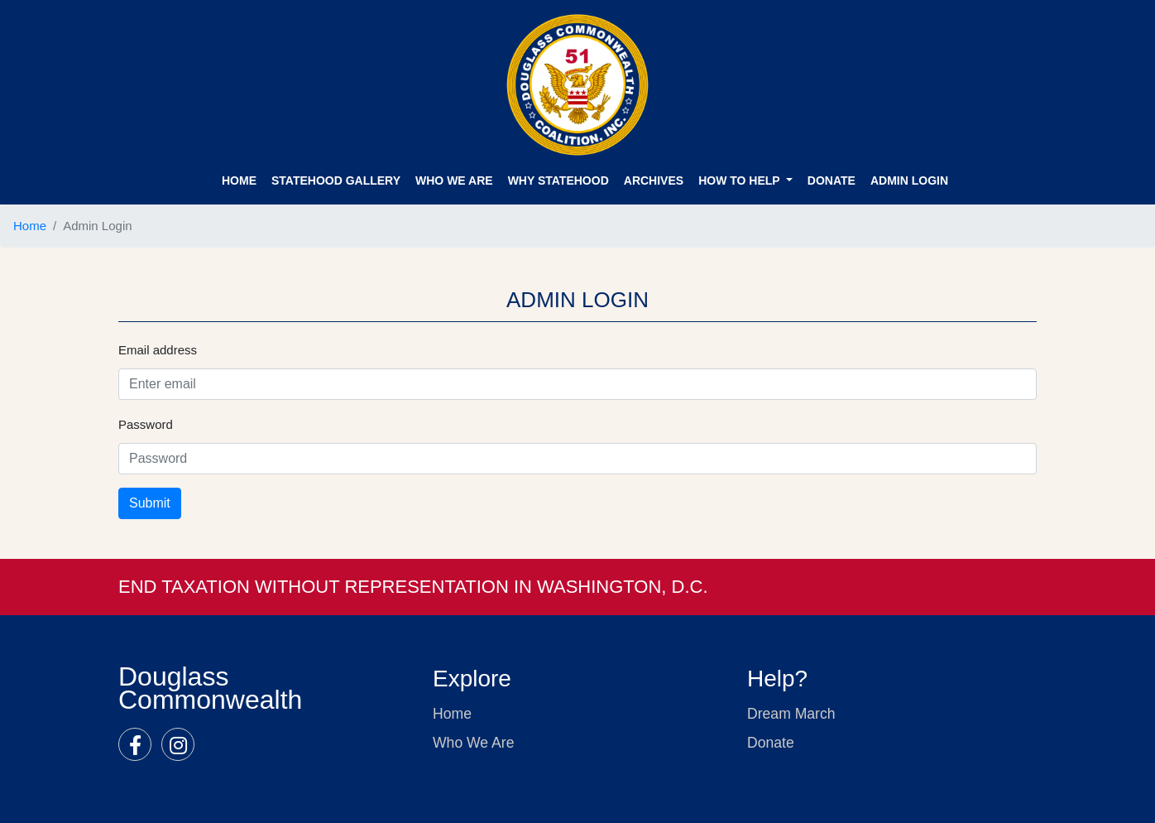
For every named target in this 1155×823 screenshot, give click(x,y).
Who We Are (454, 180)
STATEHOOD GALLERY (335, 180)
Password (145, 424)
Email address (157, 350)
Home (239, 180)
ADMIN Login (909, 180)
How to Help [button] (740, 180)
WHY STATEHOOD (558, 180)
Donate (770, 742)
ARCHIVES (653, 180)
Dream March (791, 713)
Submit (149, 503)
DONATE (831, 180)
